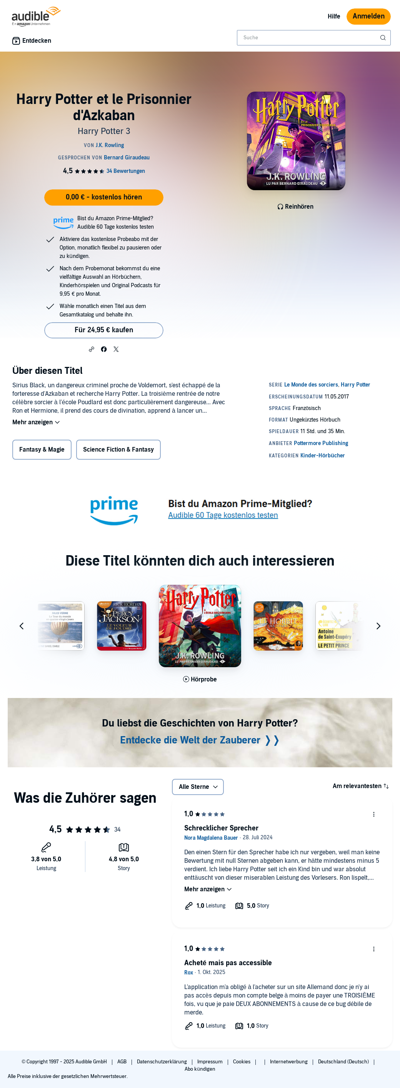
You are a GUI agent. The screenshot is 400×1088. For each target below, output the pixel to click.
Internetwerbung (289, 1062)
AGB (122, 1062)
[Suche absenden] (384, 37)
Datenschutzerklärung (162, 1062)
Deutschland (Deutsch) (344, 1062)
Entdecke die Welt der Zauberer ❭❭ (200, 740)
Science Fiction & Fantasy (118, 450)
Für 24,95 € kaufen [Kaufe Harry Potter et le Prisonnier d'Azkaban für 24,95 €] (104, 330)
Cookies (242, 1062)
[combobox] (314, 37)
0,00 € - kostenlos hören (104, 197)
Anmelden (369, 16)
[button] (91, 348)
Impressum (210, 1062)
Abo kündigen (200, 1069)
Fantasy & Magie (42, 450)
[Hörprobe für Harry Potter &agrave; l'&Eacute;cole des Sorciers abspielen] (200, 679)
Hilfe (334, 16)
